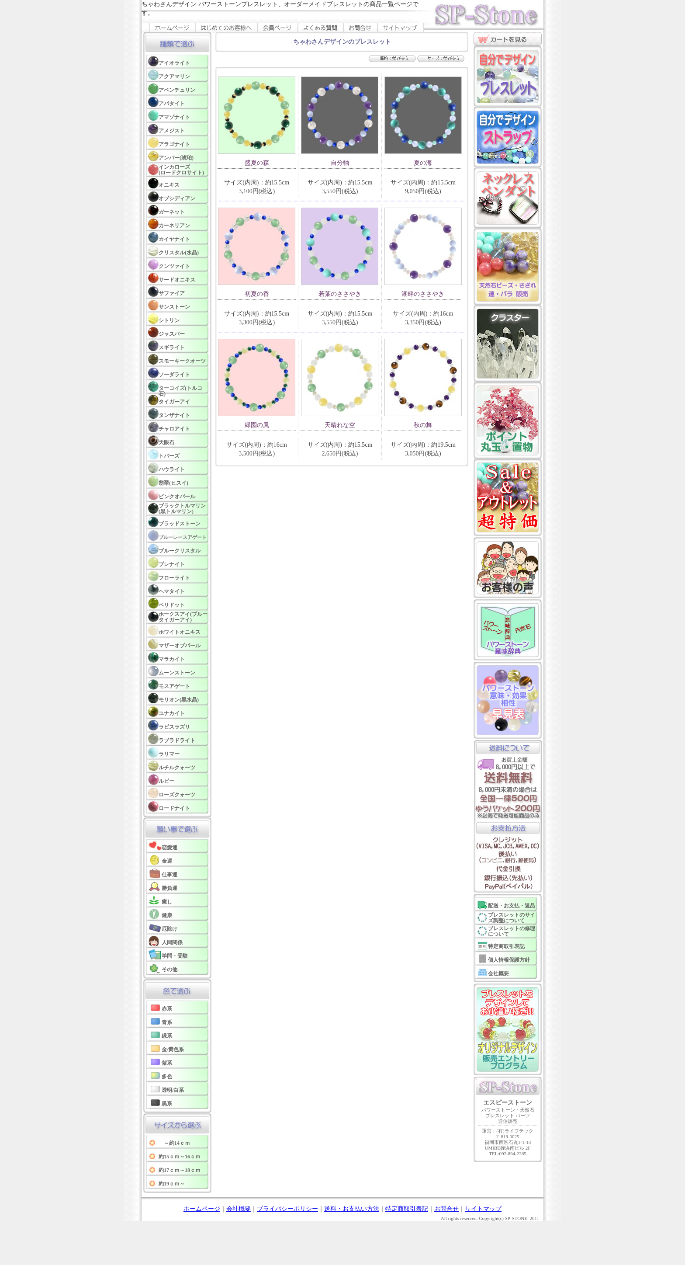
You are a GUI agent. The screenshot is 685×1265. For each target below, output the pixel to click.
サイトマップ (483, 1209)
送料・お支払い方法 (351, 1209)
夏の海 (423, 163)
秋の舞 (423, 425)
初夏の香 (257, 294)
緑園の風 (257, 425)
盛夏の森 (257, 163)
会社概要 (238, 1209)
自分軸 (340, 163)
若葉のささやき (339, 294)
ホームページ (201, 1209)
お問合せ (446, 1209)
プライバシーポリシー (287, 1209)
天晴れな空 (340, 425)
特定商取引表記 (406, 1209)
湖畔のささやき (422, 294)
